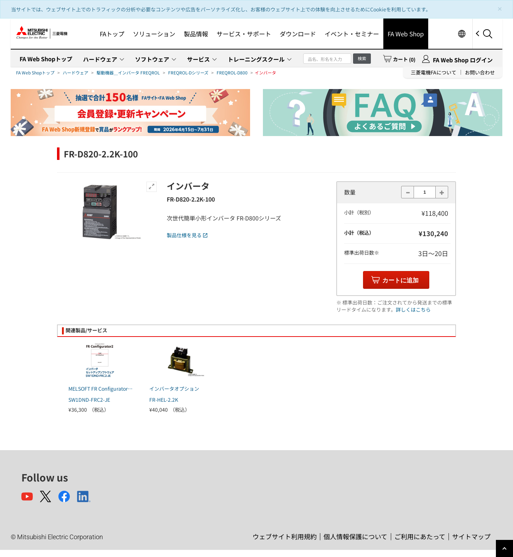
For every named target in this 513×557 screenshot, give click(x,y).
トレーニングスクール (256, 59)
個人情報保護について (355, 536)
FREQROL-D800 (232, 72)
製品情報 (196, 33)
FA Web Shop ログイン (463, 60)
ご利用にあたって (419, 536)
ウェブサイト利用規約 (285, 536)
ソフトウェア (152, 59)
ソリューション (154, 33)
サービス (198, 59)
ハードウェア (100, 59)
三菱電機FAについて (433, 72)
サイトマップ (471, 536)
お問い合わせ (480, 72)
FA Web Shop (406, 33)
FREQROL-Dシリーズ (188, 72)
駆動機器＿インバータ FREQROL (128, 72)
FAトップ (112, 33)
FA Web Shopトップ (46, 59)
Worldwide (461, 33)
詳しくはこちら (413, 309)
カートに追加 (400, 280)
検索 (362, 58)
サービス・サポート (244, 33)
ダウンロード (298, 33)
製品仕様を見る (187, 235)
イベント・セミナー (352, 33)
